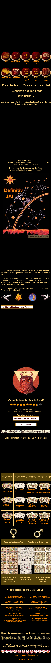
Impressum (17, 655)
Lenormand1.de (39, 614)
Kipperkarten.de (14, 614)
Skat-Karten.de (39, 609)
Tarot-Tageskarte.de (39, 596)
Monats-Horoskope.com (15, 601)
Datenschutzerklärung (30, 655)
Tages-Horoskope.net (39, 602)
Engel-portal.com (15, 620)
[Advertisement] (25, 26)
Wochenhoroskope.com (15, 609)
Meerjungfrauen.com (40, 619)
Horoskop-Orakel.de (15, 596)
